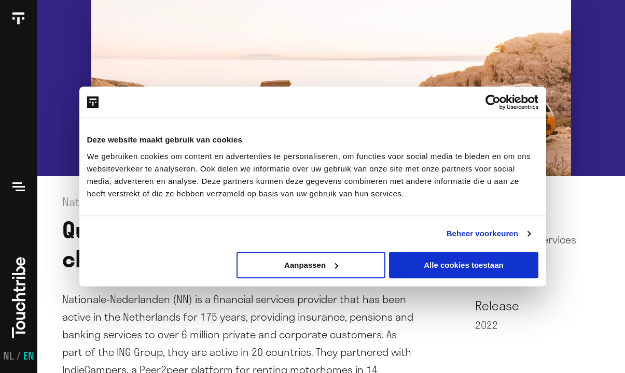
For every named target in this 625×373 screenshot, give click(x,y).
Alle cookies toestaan (463, 265)
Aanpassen (311, 265)
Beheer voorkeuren (482, 233)
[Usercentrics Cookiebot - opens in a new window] (493, 102)
